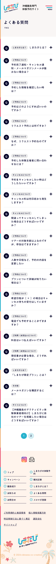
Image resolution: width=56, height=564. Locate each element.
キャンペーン (13, 479)
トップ (10, 472)
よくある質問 (39, 493)
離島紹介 (11, 486)
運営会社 (37, 518)
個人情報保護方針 (37, 512)
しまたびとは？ (40, 486)
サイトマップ (10, 524)
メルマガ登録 (39, 499)
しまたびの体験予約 (41, 472)
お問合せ (11, 499)
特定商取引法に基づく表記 (17, 518)
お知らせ (11, 493)
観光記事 (37, 479)
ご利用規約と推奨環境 (15, 512)
